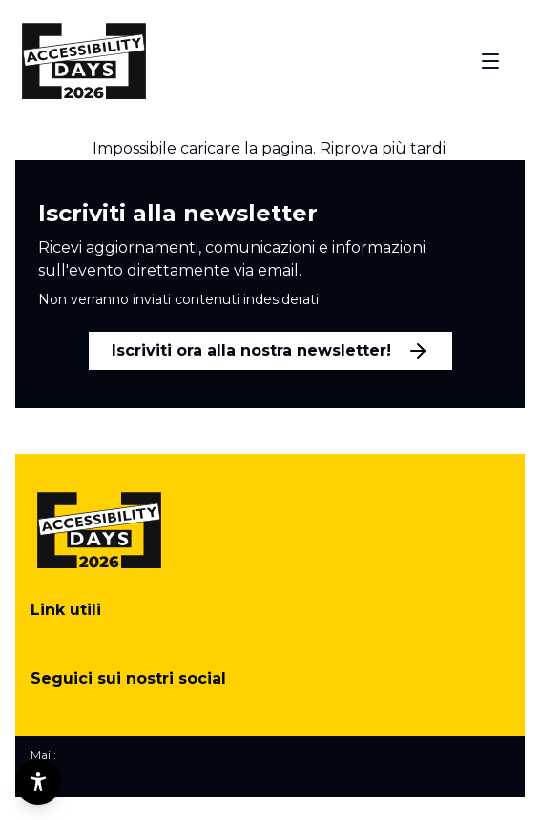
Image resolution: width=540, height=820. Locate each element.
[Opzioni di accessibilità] (38, 782)
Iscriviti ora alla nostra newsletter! (270, 350)
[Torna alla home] (84, 61)
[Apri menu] (490, 61)
